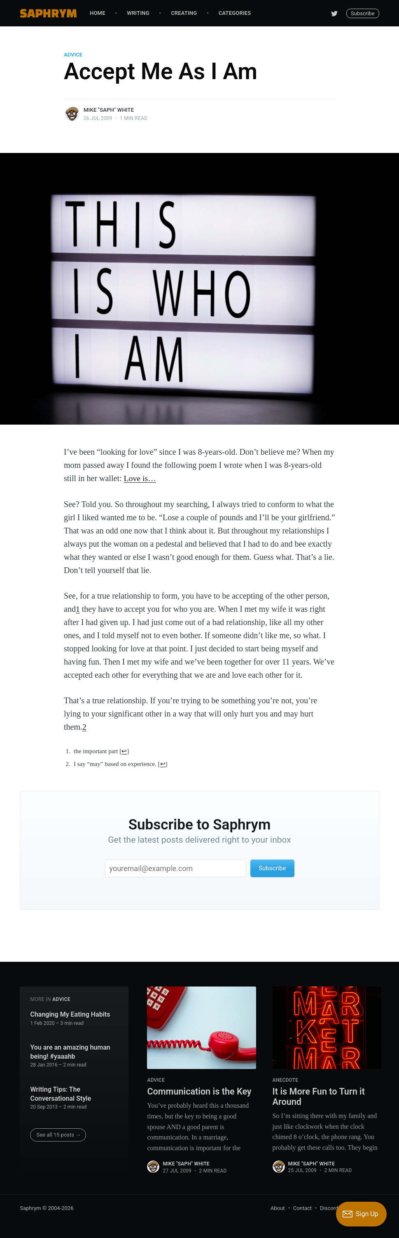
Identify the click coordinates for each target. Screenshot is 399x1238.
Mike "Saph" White (109, 110)
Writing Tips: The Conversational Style (60, 1093)
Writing (138, 13)
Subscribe (362, 13)
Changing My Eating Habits (70, 1013)
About (278, 1208)
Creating (184, 13)
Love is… (140, 478)
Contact (302, 1208)
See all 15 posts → (58, 1134)
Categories (235, 13)
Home (97, 13)
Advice (73, 55)
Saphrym (30, 1208)
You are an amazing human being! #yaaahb (70, 1051)
